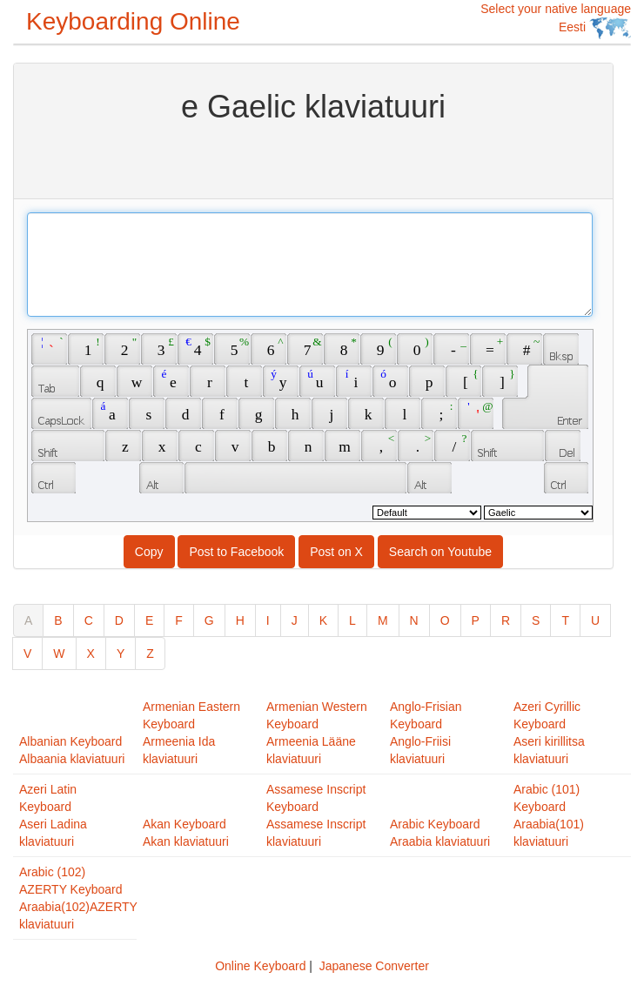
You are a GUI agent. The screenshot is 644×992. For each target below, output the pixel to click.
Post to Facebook (236, 552)
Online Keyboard (260, 966)
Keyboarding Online (133, 21)
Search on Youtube (440, 552)
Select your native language (555, 20)
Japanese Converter (374, 966)
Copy (149, 552)
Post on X (336, 552)
